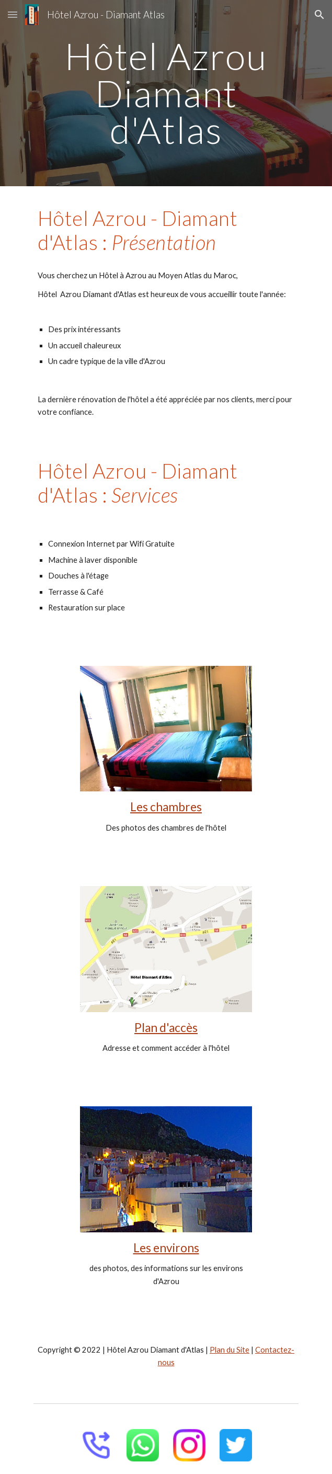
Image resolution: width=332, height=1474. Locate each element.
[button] (12, 14)
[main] (166, 93)
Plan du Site (229, 1349)
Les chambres (166, 807)
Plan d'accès (166, 1028)
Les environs (166, 1248)
